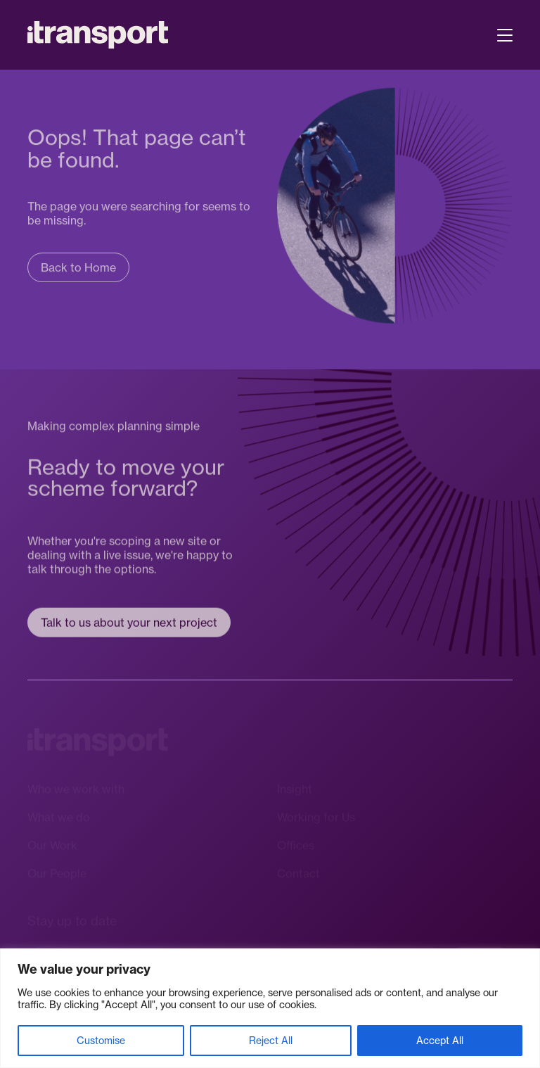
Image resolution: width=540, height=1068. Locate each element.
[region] (270, 1008)
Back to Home (78, 268)
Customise (101, 1040)
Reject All (270, 1040)
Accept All (439, 1040)
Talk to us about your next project (129, 623)
